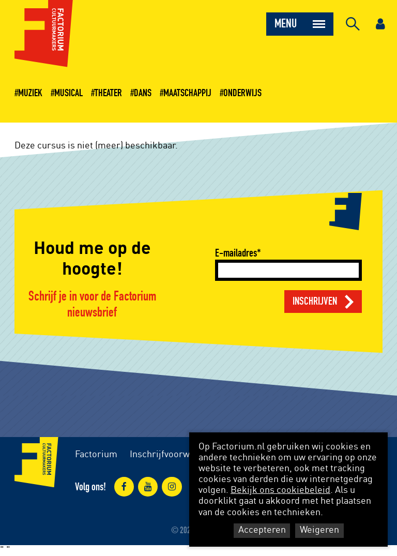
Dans (142, 93)
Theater (108, 93)
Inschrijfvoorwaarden (174, 454)
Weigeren (319, 530)
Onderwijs (242, 93)
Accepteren (262, 530)
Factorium (96, 454)
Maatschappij (187, 93)
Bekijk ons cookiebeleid (280, 490)
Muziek (30, 93)
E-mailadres (236, 253)
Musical (68, 93)
